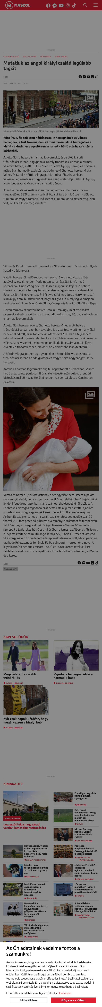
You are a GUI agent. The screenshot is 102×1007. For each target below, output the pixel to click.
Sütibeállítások (28, 1000)
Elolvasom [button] (65, 993)
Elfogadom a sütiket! (73, 1000)
